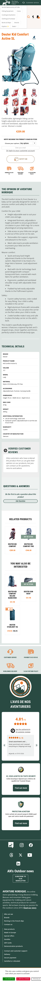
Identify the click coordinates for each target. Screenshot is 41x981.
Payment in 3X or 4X (31, 657)
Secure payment (10, 958)
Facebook (31, 845)
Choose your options (12, 143)
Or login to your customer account (20, 150)
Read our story (30, 908)
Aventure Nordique (14, 891)
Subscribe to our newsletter (20, 878)
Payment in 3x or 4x (9, 173)
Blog (11, 845)
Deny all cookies (23, 979)
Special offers (9, 936)
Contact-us (8, 924)
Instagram (21, 845)
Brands (6, 917)
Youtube (30, 855)
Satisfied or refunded (12, 961)
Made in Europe (10, 932)
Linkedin (18, 863)
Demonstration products (13, 946)
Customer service (10, 657)
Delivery (7, 954)
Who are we (8, 914)
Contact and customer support (15, 951)
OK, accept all (9, 979)
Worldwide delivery (20, 173)
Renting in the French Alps (14, 921)
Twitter (20, 855)
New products (9, 929)
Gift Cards (8, 943)
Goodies (7, 939)
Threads (11, 855)
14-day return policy (32, 173)
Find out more (21, 788)
